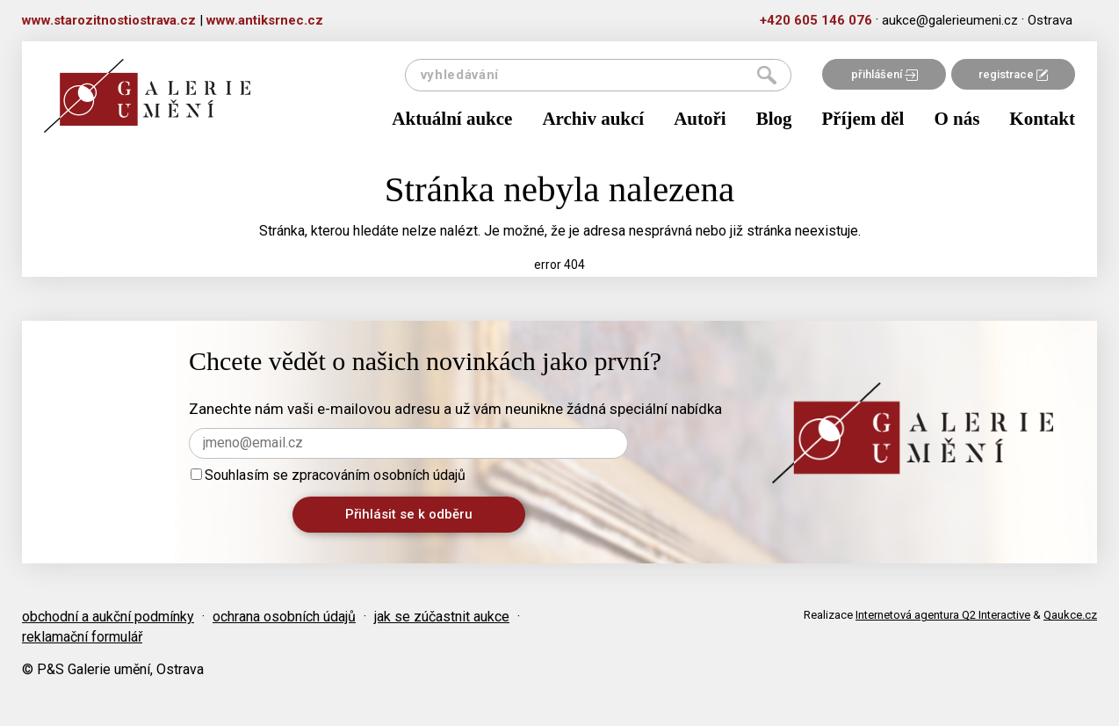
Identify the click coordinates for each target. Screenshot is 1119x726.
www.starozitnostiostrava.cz (109, 20)
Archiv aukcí (593, 118)
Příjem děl (863, 118)
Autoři (700, 118)
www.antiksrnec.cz (264, 20)
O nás (956, 118)
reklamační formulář (82, 636)
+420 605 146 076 (816, 20)
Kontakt (1042, 118)
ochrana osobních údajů (284, 616)
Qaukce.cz (1070, 614)
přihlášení (884, 74)
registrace (1013, 74)
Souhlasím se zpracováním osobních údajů (328, 475)
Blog (774, 118)
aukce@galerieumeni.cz (950, 20)
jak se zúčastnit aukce (441, 616)
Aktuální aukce (452, 118)
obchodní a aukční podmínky (108, 616)
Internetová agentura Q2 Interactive (942, 614)
